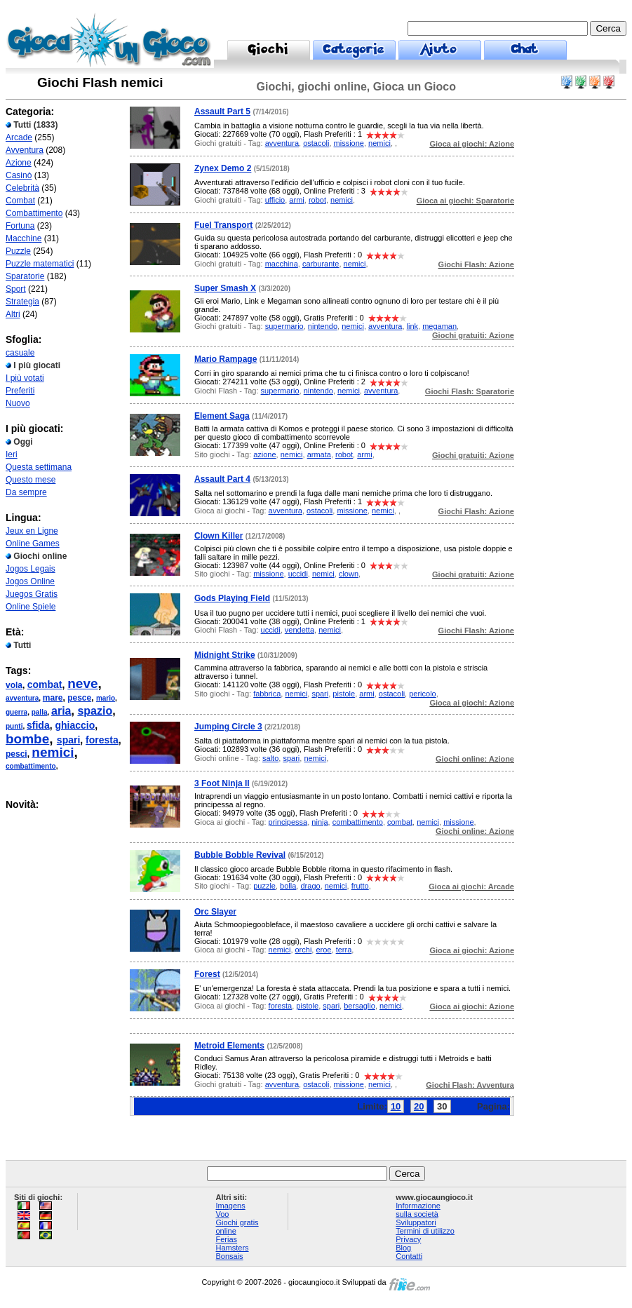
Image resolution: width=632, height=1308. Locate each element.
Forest (207, 974)
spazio (94, 711)
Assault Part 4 (222, 479)
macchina (281, 263)
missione (349, 143)
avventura (22, 698)
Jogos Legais (30, 569)
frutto (360, 886)
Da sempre (26, 492)
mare (53, 698)
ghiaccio (75, 725)
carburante (320, 263)
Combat (20, 200)
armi (296, 200)
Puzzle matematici (40, 264)
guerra (16, 712)
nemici (53, 752)
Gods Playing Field (232, 598)
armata (319, 454)
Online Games (33, 543)
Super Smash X (225, 288)
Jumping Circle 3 (228, 726)
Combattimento (34, 213)
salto (270, 758)
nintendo (322, 326)
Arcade (19, 137)
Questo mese (30, 480)
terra (344, 949)
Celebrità (22, 188)
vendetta (299, 630)
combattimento (31, 766)
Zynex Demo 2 (222, 168)
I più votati (25, 378)
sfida (38, 725)
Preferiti (20, 391)
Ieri (12, 454)
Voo (222, 1214)
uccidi (298, 573)
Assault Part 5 (222, 111)
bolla (288, 886)
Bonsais (229, 1256)
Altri (13, 314)
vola (14, 685)
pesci (16, 754)
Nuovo (18, 403)
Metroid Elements (229, 1046)
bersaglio (359, 1006)
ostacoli (316, 143)
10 (396, 1106)
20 (419, 1106)
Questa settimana (39, 467)
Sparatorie (25, 276)
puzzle (264, 886)
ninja (319, 822)
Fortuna (20, 226)
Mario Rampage (225, 359)
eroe (323, 949)
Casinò (19, 175)
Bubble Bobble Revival (239, 855)
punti (14, 726)
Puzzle (18, 251)
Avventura (24, 150)
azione (264, 454)
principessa (288, 822)
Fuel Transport (223, 225)
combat (44, 684)
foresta (102, 740)
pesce (79, 698)
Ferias (226, 1239)
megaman (439, 326)
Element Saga (222, 416)
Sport (16, 289)
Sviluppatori (416, 1222)
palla (40, 712)
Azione (19, 163)
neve (82, 683)
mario (105, 698)
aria (61, 711)
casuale (20, 353)
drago (310, 886)
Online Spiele (30, 607)
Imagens (230, 1205)
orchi (303, 949)
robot (317, 200)
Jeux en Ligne (32, 531)
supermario (284, 326)
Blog (403, 1247)
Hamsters (231, 1247)
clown (348, 573)
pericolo (422, 693)
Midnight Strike (224, 655)
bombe (27, 738)
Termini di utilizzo (425, 1231)
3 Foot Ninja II (222, 783)
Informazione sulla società (418, 1209)
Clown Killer (218, 536)
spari (68, 740)
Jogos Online (30, 581)
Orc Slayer (215, 912)
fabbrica (267, 693)
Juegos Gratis (32, 594)
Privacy (408, 1239)
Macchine (23, 238)
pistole (343, 693)
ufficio (275, 200)
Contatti (409, 1256)
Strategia (22, 301)
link (413, 326)
